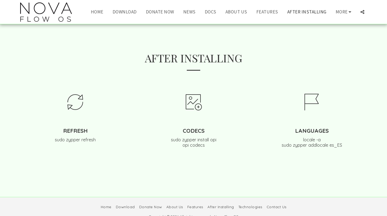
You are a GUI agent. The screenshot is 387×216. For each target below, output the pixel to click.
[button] (362, 12)
